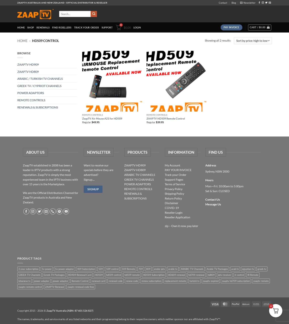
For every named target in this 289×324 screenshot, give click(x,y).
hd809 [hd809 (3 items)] (211, 274)
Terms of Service (175, 184)
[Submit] (94, 14)
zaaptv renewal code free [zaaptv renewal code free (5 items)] (80, 286)
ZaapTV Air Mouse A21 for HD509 (102, 118)
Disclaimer (171, 203)
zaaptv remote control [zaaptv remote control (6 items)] (30, 286)
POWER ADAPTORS (30, 93)
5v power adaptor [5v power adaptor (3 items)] (64, 268)
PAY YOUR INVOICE (178, 170)
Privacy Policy (173, 189)
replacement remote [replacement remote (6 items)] (175, 280)
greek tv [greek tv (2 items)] (261, 268)
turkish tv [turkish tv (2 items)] (194, 280)
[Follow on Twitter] (266, 2)
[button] (247, 2)
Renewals (43, 27)
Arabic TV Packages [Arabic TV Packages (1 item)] (217, 268)
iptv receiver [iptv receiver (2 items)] (224, 274)
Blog (233, 2)
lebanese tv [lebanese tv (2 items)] (24, 280)
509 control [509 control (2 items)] (112, 268)
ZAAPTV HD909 (28, 64)
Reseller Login (173, 212)
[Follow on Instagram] (263, 2)
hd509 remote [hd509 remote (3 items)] (132, 274)
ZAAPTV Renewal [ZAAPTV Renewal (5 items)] (54, 286)
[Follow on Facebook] (259, 2)
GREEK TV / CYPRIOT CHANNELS (39, 86)
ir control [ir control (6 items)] (239, 274)
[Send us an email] (270, 2)
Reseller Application (177, 217)
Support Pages (174, 179)
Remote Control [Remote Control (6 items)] (80, 280)
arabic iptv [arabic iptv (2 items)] (159, 268)
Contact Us (212, 199)
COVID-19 (172, 207)
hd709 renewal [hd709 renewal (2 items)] (196, 274)
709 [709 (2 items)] (140, 268)
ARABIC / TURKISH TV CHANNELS (40, 78)
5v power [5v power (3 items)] (47, 268)
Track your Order (175, 174)
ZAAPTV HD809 (28, 71)
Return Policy (173, 198)
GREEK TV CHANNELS (139, 179)
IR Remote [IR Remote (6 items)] (252, 274)
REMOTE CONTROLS (31, 100)
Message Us (213, 204)
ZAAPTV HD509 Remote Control (166, 118)
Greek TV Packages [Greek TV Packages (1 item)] (54, 274)
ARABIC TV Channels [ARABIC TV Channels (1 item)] (192, 268)
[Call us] (53, 211)
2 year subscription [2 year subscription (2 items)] (28, 268)
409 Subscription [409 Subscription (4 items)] (86, 268)
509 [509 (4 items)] (100, 268)
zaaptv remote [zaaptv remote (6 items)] (261, 280)
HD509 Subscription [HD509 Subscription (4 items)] (154, 274)
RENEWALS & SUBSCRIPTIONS (37, 107)
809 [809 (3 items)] (148, 268)
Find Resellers (62, 27)
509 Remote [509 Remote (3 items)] (128, 268)
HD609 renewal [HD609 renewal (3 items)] (176, 274)
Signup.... (89, 179)
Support (107, 27)
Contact (223, 2)
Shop (30, 27)
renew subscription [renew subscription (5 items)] (151, 280)
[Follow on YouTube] (66, 211)
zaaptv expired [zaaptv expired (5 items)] (211, 280)
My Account (172, 165)
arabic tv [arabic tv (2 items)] (172, 268)
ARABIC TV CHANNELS (139, 174)
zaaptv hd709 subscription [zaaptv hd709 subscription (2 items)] (236, 280)
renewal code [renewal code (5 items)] (116, 280)
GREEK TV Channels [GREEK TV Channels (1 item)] (29, 274)
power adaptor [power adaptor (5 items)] (60, 280)
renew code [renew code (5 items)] (132, 280)
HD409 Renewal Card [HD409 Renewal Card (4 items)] (79, 274)
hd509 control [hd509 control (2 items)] (113, 274)
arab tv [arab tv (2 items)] (235, 268)
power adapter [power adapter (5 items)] (41, 280)
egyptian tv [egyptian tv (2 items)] (248, 268)
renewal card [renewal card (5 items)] (98, 280)
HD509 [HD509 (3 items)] (99, 274)
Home (21, 27)
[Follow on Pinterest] (59, 211)
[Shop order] (253, 40)
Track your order (86, 27)
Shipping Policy (174, 193)
